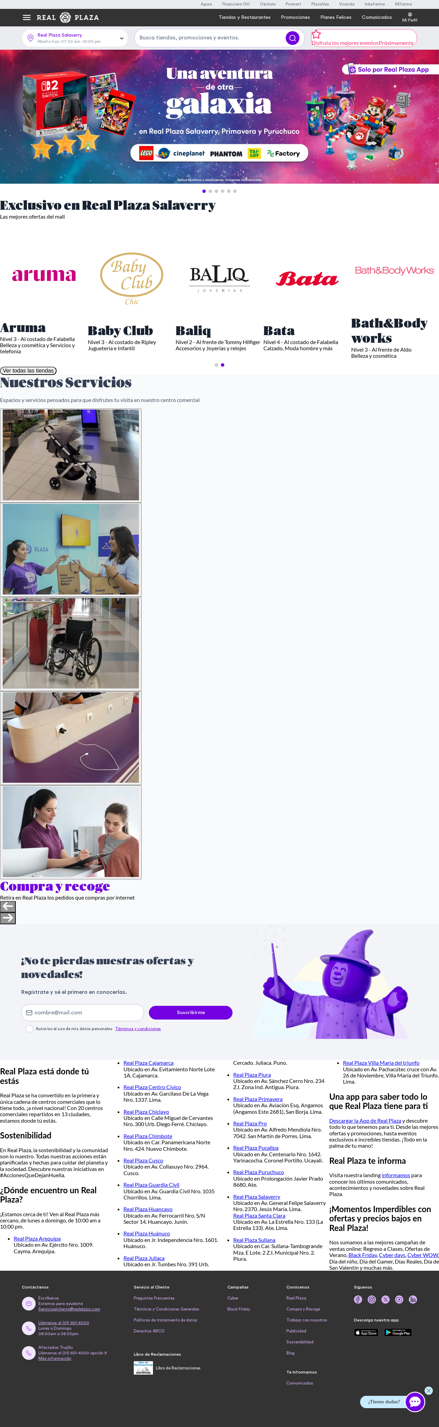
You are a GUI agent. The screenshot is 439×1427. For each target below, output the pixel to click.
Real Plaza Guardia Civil (151, 1184)
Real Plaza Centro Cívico (152, 1087)
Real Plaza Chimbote (147, 1136)
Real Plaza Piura (252, 1074)
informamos (396, 1175)
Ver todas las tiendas (28, 371)
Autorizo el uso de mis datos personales (98, 1029)
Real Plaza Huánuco (146, 1233)
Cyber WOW (422, 1255)
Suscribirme (191, 1012)
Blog (290, 1353)
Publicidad (296, 1331)
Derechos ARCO (149, 1331)
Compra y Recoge (303, 1309)
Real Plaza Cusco (143, 1160)
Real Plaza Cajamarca (148, 1062)
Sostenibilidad (299, 1342)
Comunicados (299, 1383)
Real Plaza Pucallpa (255, 1147)
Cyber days (392, 1255)
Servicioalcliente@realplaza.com (69, 1309)
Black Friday (362, 1255)
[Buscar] (292, 38)
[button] (204, 191)
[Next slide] (8, 918)
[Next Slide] (428, 117)
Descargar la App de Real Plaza (365, 1120)
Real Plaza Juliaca (144, 1258)
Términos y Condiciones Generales (166, 1309)
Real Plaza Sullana (254, 1239)
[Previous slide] (8, 907)
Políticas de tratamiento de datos (165, 1320)
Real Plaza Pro (250, 1123)
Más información (54, 1358)
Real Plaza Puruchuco (258, 1172)
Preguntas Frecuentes (154, 1298)
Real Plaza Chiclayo (146, 1111)
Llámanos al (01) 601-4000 (63, 1323)
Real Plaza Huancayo (148, 1209)
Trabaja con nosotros (306, 1320)
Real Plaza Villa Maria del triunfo (381, 1062)
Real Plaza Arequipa (37, 1238)
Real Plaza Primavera (258, 1099)
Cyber (232, 1298)
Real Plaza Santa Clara (259, 1215)
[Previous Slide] (11, 117)
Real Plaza (296, 1298)
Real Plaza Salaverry (256, 1196)
